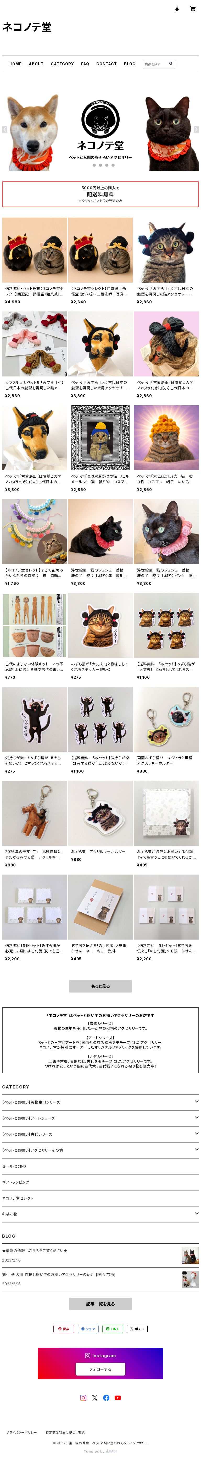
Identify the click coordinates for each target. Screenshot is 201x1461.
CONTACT (106, 64)
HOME (15, 64)
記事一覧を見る (100, 1304)
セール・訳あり (14, 1166)
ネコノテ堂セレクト (18, 1198)
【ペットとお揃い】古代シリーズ (27, 1134)
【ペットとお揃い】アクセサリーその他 (32, 1150)
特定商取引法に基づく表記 (65, 1433)
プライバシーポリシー (21, 1433)
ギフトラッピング (15, 1182)
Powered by (100, 1451)
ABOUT (36, 64)
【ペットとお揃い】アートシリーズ (28, 1118)
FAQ (85, 64)
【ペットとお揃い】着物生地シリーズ (31, 1102)
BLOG (129, 64)
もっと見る (100, 986)
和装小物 (10, 1214)
